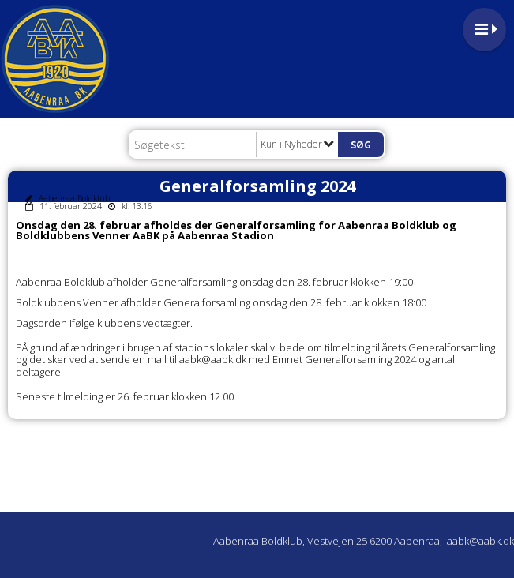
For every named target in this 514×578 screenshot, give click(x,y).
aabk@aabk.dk (480, 541)
